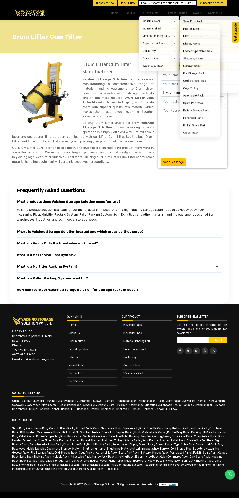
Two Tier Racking (151, 436)
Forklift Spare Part (205, 452)
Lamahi (109, 401)
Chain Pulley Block (205, 436)
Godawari (18, 405)
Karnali (202, 401)
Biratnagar (174, 401)
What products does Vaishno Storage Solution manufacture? (69, 202)
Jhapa (188, 405)
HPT (64, 432)
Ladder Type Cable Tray (179, 444)
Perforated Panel (181, 452)
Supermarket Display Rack (128, 444)
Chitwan (220, 405)
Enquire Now (105, 3)
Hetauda (151, 405)
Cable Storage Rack (58, 460)
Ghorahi (45, 409)
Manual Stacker (90, 440)
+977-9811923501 (24, 350)
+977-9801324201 (24, 354)
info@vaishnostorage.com (37, 359)
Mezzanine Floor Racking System (164, 464)
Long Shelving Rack (177, 428)
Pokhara (148, 409)
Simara (87, 405)
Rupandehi (82, 409)
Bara (111, 405)
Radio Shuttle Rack (151, 428)
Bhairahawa (19, 409)
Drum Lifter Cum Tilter (210, 36)
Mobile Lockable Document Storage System (54, 448)
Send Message (173, 162)
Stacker (85, 432)
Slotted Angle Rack (87, 428)
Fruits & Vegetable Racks (150, 432)
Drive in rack (130, 428)
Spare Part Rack (129, 452)
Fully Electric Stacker (66, 440)
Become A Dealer (212, 3)
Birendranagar (203, 405)
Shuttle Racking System (52, 468)
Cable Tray (130, 357)
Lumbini (39, 401)
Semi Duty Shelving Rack (197, 460)
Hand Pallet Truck (120, 460)
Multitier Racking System (126, 464)
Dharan (136, 409)
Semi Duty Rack (22, 428)
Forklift (73, 432)
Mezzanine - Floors (48, 432)
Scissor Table (132, 440)
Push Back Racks (70, 436)
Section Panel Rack (95, 436)
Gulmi (15, 401)
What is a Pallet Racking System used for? (52, 278)
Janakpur (161, 409)
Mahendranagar (126, 401)
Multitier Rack (199, 428)
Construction (131, 365)
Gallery (197, 12)
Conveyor (78, 460)
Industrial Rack (132, 325)
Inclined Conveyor (96, 460)
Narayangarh (217, 401)
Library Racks (155, 444)
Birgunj (33, 409)
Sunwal (97, 401)
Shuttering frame (94, 448)
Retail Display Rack (99, 444)
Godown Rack (20, 452)
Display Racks (124, 432)
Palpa (161, 401)
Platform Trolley (112, 440)
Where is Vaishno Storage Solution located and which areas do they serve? (80, 232)
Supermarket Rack (135, 349)
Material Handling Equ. (136, 341)
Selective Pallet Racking (124, 436)
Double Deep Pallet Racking (184, 432)
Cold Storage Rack (65, 452)
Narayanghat (67, 401)
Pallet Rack (178, 440)
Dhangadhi (165, 405)
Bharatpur (107, 409)
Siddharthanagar (70, 405)
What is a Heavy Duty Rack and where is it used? (57, 243)
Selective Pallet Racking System (58, 464)
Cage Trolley (86, 452)
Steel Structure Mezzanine (202, 448)
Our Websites (77, 381)
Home (114, 12)
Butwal (173, 409)
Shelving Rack (124, 456)
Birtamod (84, 401)
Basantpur (33, 405)
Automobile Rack (106, 452)
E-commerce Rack (146, 456)
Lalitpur (27, 401)
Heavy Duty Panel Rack (177, 436)
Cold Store (177, 448)
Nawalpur (100, 405)
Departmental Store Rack (46, 444)
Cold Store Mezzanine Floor (86, 468)
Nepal (55, 409)
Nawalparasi (49, 405)
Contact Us (215, 12)
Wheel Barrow (160, 448)
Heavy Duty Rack (44, 428)
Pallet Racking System (95, 464)
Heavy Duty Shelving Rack (164, 460)
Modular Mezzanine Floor (201, 464)
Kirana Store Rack (74, 444)
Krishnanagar (147, 401)
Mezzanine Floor (111, 428)
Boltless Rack (65, 428)
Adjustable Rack (81, 456)
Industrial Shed (132, 333)
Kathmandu (136, 405)
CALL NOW (128, 3)
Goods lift (108, 432)
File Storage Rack (42, 452)
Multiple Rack (61, 456)
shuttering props (140, 448)
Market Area (76, 365)
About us (130, 12)
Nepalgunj (67, 409)
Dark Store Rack (200, 456)
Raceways (18, 448)
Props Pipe (111, 468)
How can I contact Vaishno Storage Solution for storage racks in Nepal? (78, 290)
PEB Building (27, 432)
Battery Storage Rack (154, 452)
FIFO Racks (209, 432)
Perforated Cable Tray (209, 444)
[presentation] (190, 144)
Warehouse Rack (133, 373)
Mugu (178, 405)
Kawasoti (189, 401)
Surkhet (52, 401)
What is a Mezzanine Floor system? (46, 255)
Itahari (95, 409)
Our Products (77, 341)
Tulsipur (122, 405)
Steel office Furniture (200, 440)
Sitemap (74, 357)
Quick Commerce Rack (174, 456)
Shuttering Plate (117, 448)
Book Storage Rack (32, 460)
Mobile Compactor (47, 436)
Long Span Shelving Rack (35, 456)
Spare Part (139, 460)
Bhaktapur (122, 409)
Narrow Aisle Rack (103, 456)
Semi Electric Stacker (155, 440)
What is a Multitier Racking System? (47, 266)
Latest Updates (177, 12)
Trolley (96, 432)
